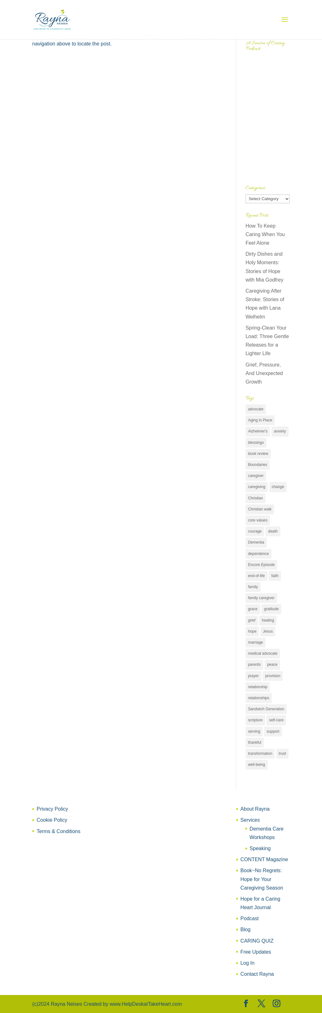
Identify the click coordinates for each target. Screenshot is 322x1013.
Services (250, 820)
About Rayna (255, 809)
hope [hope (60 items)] (252, 631)
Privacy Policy (52, 809)
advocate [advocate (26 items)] (256, 409)
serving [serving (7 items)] (254, 731)
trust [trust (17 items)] (282, 753)
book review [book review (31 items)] (258, 453)
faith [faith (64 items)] (274, 576)
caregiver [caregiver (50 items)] (256, 476)
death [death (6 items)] (272, 531)
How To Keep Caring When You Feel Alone (265, 234)
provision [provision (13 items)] (272, 676)
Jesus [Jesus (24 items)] (268, 631)
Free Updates (256, 952)
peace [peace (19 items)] (272, 664)
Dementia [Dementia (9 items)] (256, 542)
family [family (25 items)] (253, 587)
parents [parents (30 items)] (254, 664)
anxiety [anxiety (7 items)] (280, 431)
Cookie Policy (52, 820)
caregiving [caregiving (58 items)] (256, 487)
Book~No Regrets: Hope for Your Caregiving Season (262, 879)
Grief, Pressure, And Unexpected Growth (264, 373)
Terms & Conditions (58, 831)
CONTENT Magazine (264, 859)
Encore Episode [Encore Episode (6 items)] (261, 565)
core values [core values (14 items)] (257, 520)
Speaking (260, 848)
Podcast (250, 918)
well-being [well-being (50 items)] (256, 764)
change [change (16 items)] (278, 487)
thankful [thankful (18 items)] (254, 742)
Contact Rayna (257, 974)
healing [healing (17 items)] (268, 620)
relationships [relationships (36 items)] (258, 698)
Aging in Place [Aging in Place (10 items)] (260, 420)
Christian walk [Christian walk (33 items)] (260, 509)
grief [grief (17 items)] (251, 620)
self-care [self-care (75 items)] (276, 720)
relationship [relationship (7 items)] (257, 687)
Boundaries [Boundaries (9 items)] (257, 464)
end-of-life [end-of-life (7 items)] (256, 576)
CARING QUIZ (257, 941)
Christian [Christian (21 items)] (255, 498)
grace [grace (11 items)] (253, 609)
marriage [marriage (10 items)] (255, 642)
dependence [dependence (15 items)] (258, 553)
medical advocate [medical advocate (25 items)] (262, 653)
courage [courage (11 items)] (255, 531)
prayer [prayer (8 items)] (253, 676)
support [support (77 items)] (273, 731)
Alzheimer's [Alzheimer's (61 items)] (258, 431)
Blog (246, 929)
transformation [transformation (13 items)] (260, 753)
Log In (247, 963)
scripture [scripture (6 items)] (255, 720)
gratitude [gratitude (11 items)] (271, 609)
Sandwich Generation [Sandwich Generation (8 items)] (266, 709)
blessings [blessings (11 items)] (256, 442)
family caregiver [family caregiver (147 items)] (261, 598)
